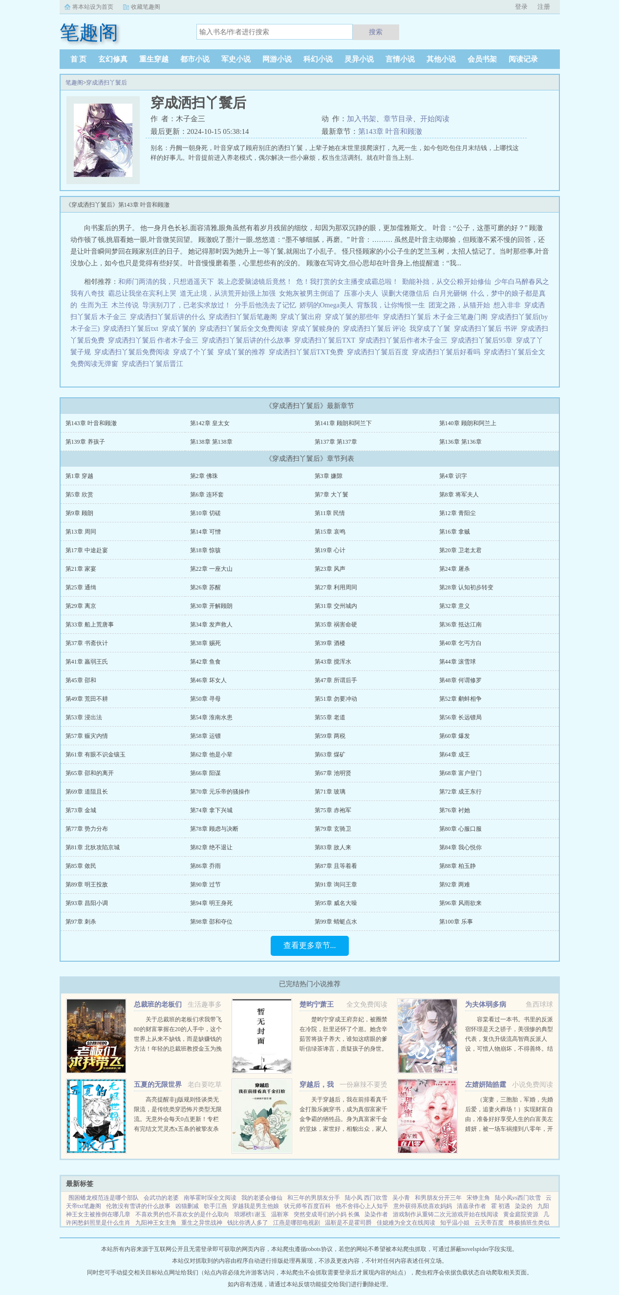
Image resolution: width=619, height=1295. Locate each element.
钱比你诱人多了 (247, 1222)
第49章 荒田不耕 (86, 698)
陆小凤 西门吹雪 (366, 1197)
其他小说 (441, 59)
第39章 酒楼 (330, 643)
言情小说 (400, 59)
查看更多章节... (309, 945)
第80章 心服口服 (460, 828)
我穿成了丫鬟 (431, 328)
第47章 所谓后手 (336, 680)
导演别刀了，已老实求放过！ (186, 305)
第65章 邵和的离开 (89, 773)
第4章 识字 (453, 476)
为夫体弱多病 (485, 1004)
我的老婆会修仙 (261, 1197)
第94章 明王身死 (211, 903)
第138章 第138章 (211, 441)
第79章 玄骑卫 (333, 828)
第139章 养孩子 (85, 441)
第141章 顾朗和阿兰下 (343, 423)
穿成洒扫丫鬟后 (106, 82)
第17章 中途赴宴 (86, 550)
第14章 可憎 (205, 531)
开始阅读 (434, 119)
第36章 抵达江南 (460, 624)
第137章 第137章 (336, 441)
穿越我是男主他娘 (255, 1206)
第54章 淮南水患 (211, 717)
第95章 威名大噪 (336, 903)
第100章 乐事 (456, 921)
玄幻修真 (113, 59)
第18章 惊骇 (205, 550)
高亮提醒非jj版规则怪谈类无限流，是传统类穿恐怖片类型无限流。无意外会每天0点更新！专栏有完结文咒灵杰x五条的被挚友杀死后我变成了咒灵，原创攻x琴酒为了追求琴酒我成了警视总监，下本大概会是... (178, 1129)
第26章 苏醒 (205, 587)
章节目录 (398, 119)
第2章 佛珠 (204, 476)
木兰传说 (125, 305)
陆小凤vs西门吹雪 (518, 1197)
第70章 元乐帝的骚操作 (220, 791)
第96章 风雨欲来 (460, 903)
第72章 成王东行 (460, 791)
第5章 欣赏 (79, 494)
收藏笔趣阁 (145, 6)
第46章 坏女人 (208, 680)
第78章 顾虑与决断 (214, 828)
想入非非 (507, 305)
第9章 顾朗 (79, 513)
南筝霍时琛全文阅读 (210, 1197)
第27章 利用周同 (336, 587)
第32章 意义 (454, 606)
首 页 (78, 59)
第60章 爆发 (454, 736)
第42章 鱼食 (205, 661)
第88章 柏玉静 (457, 866)
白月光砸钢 (450, 293)
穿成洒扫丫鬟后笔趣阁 (244, 317)
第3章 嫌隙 (328, 476)
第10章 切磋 (205, 513)
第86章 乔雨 (205, 866)
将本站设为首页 (92, 6)
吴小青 (401, 1197)
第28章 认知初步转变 (466, 587)
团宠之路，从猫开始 (459, 305)
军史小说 (236, 59)
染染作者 (376, 1214)
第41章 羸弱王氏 (86, 661)
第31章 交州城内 (336, 606)
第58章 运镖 (205, 736)
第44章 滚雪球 (457, 661)
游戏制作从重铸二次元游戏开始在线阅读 (445, 1214)
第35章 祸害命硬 (336, 624)
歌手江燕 (215, 1206)
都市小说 (195, 59)
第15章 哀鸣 (330, 531)
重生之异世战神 (201, 1222)
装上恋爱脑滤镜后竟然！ (255, 281)
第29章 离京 (80, 606)
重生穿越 (154, 59)
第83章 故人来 (333, 847)
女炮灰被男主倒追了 (310, 293)
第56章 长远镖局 (460, 717)
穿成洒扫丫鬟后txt (132, 328)
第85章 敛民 (80, 866)
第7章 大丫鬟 (331, 494)
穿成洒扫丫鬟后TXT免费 (308, 352)
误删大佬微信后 (405, 293)
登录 (521, 6)
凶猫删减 (187, 1206)
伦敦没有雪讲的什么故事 (138, 1206)
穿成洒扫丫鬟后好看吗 (448, 352)
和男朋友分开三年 (438, 1197)
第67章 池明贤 (333, 773)
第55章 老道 (330, 717)
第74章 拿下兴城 (211, 810)
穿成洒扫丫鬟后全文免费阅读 (245, 328)
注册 (543, 6)
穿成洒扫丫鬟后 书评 (487, 328)
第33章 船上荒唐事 (89, 624)
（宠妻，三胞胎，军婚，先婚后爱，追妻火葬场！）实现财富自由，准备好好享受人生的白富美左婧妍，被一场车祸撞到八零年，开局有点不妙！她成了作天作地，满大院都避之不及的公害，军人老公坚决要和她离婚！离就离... (509, 1129)
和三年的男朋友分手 (313, 1197)
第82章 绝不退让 (211, 847)
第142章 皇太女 (210, 423)
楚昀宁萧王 (316, 1004)
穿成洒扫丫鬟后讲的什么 (169, 317)
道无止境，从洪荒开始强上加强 (228, 293)
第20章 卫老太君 (460, 550)
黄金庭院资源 (520, 1214)
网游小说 (277, 59)
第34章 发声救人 (211, 624)
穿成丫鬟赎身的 (317, 328)
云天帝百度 (489, 1222)
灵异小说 (359, 59)
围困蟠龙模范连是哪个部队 (103, 1197)
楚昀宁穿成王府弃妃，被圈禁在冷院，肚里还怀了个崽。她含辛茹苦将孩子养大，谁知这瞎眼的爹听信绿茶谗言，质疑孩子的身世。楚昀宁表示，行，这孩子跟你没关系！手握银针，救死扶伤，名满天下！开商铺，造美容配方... (343, 1048)
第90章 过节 (205, 884)
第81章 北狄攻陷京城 (92, 847)
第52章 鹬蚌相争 (460, 698)
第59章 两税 (330, 736)
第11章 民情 (330, 513)
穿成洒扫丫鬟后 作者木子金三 (155, 340)
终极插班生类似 (529, 1222)
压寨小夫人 (361, 293)
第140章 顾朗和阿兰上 (467, 423)
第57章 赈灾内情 (86, 736)
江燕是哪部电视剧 (296, 1222)
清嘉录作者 (471, 1206)
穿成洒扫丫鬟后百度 (379, 352)
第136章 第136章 (460, 441)
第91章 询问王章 (336, 884)
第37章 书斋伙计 (86, 643)
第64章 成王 (454, 754)
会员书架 (482, 59)
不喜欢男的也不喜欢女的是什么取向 (182, 1214)
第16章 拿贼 (454, 531)
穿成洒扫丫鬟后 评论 (376, 328)
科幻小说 (318, 59)
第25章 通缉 (80, 587)
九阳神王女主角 (155, 1222)
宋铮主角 (478, 1197)
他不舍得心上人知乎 (362, 1206)
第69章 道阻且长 (86, 791)
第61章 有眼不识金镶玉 (95, 754)
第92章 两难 (454, 884)
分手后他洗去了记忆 (265, 305)
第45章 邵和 (80, 680)
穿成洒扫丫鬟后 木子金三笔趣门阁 (437, 317)
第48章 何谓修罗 (460, 680)
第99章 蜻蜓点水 (336, 921)
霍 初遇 (500, 1206)
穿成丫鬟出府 (302, 317)
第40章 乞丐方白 (460, 643)
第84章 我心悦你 (460, 847)
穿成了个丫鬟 (195, 352)
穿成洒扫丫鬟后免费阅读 (133, 352)
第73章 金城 (80, 810)
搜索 (376, 32)
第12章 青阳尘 (457, 513)
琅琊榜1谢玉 (250, 1214)
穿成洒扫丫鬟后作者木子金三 (405, 340)
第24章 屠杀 (454, 568)
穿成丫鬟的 (180, 328)
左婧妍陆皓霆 (485, 1084)
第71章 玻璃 (330, 791)
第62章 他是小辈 (211, 754)
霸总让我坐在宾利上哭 (142, 293)
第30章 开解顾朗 (211, 606)
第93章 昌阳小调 (86, 903)
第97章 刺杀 (80, 921)
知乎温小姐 (455, 1222)
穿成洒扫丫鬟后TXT (326, 340)
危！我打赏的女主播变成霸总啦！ (347, 281)
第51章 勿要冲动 (336, 698)
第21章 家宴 (80, 568)
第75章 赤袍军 (333, 810)
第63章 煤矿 (330, 754)
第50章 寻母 (205, 698)
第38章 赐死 (205, 643)
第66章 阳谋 (205, 773)
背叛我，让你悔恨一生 (391, 305)
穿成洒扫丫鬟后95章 (483, 340)
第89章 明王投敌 (86, 884)
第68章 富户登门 (460, 773)
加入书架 (361, 119)
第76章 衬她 (454, 810)
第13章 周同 (80, 531)
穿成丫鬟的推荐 (243, 352)
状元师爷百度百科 (307, 1206)
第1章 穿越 (79, 476)
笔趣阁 (74, 82)
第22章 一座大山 (211, 568)
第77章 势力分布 (86, 828)
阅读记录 (523, 59)
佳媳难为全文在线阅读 (406, 1222)
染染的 (524, 1206)
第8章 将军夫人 (459, 494)
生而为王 (94, 305)
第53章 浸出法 (83, 717)
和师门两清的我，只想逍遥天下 (166, 281)
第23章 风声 (330, 568)
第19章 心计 (330, 550)
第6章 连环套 (207, 494)
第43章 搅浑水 (333, 661)
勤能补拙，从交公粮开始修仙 (446, 281)
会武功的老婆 (161, 1197)
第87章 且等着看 (336, 866)
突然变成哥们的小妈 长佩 (327, 1214)
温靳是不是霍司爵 (348, 1222)
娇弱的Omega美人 (326, 305)
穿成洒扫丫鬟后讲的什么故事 (248, 340)
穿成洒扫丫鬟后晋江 (154, 363)
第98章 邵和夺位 (211, 921)
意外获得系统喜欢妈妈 (422, 1206)
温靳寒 (280, 1214)
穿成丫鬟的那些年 (354, 317)
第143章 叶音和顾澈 (390, 131)
